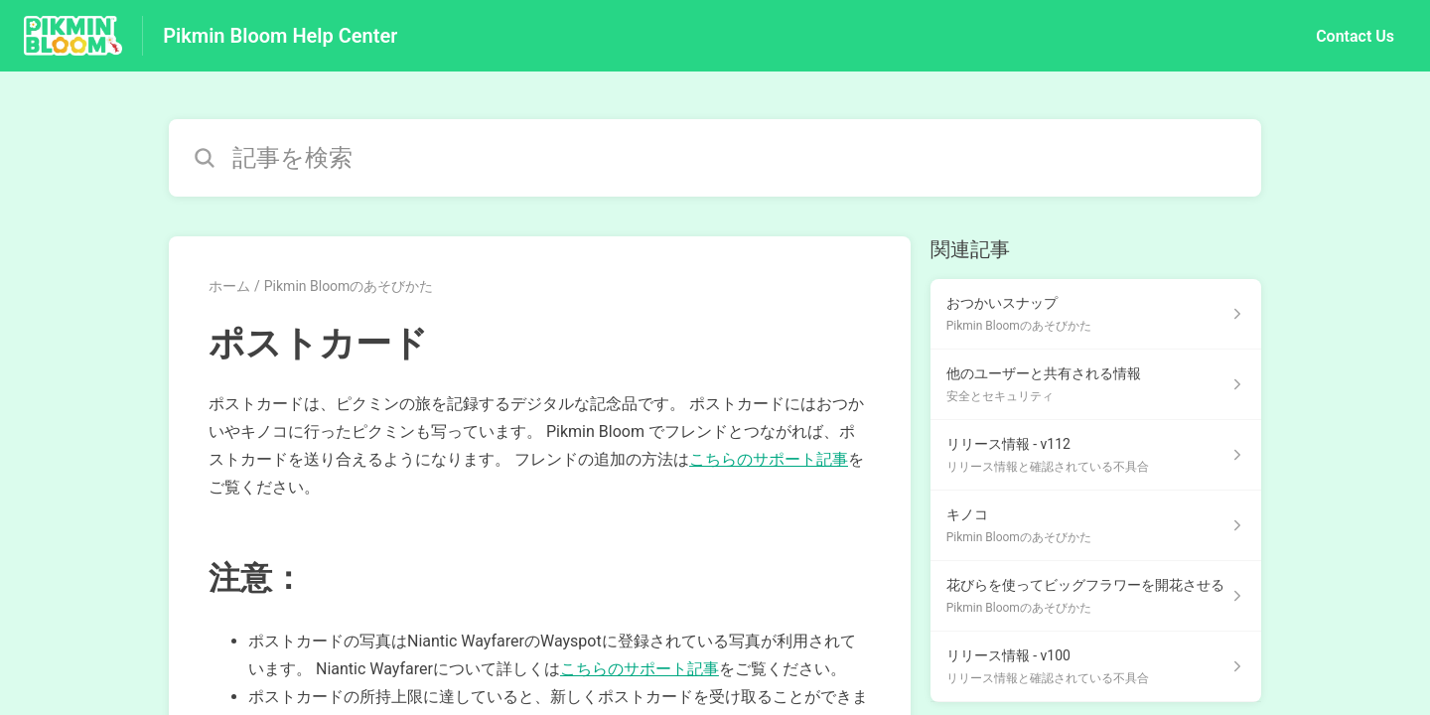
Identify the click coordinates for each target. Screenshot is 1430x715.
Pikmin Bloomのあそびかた (349, 286)
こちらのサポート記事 (768, 459)
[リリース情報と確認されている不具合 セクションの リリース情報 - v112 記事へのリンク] (1095, 455)
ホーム (229, 286)
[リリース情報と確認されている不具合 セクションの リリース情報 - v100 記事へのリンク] (1095, 667)
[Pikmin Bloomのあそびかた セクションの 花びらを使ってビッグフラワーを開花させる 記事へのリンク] (1095, 596)
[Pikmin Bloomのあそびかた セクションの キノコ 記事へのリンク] (1095, 526)
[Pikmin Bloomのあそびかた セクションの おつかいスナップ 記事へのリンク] (1095, 314)
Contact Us (1355, 36)
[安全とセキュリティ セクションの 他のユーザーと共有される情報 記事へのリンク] (1095, 385)
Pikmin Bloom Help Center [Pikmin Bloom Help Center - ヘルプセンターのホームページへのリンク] (280, 36)
